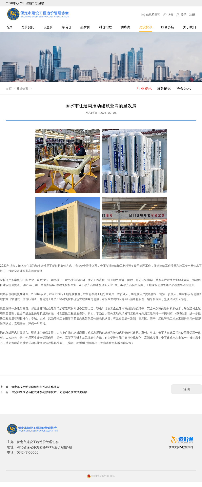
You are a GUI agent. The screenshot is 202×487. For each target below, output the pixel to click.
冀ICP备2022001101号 (101, 476)
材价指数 (105, 27)
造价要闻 (27, 27)
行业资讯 (144, 88)
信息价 (48, 27)
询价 (168, 14)
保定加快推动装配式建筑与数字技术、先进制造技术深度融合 (49, 392)
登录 (181, 14)
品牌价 (85, 27)
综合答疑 (167, 27)
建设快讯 (145, 27)
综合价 (67, 27)
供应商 (125, 27)
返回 (186, 389)
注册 (192, 14)
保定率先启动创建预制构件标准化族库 (35, 387)
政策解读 (164, 88)
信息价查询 (150, 14)
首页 (9, 27)
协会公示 (183, 88)
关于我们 (189, 27)
